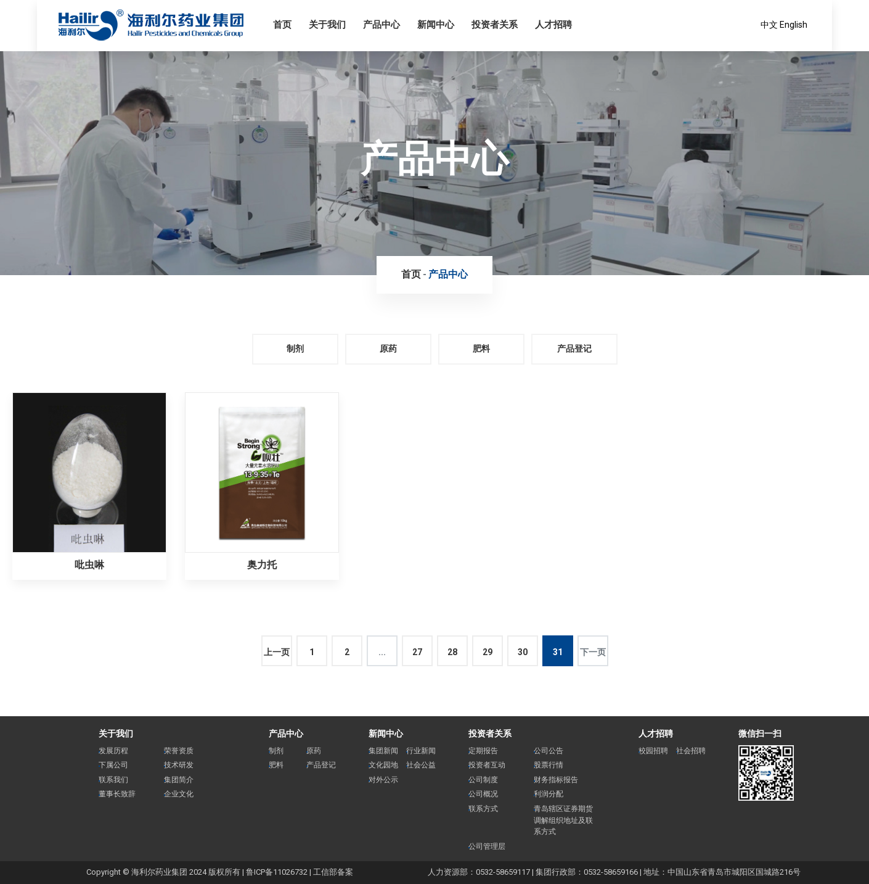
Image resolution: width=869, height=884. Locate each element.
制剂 (295, 348)
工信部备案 (333, 872)
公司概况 (483, 794)
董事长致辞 (117, 794)
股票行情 (548, 765)
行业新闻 (421, 750)
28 (452, 652)
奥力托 (262, 565)
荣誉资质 (179, 750)
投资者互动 (486, 765)
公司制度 (483, 779)
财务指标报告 (556, 779)
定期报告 (483, 750)
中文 (769, 25)
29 (487, 652)
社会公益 (421, 765)
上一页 (277, 652)
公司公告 (548, 750)
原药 (388, 348)
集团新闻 (383, 750)
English (793, 25)
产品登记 (574, 348)
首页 (411, 274)
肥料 (481, 348)
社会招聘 (691, 750)
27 (417, 652)
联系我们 (113, 779)
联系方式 (483, 808)
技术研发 (179, 765)
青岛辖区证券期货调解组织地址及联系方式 (563, 820)
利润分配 (548, 794)
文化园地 (383, 765)
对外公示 (383, 779)
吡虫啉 (89, 565)
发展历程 (113, 750)
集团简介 (179, 779)
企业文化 (179, 794)
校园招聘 (653, 750)
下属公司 (113, 765)
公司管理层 (486, 846)
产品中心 (448, 274)
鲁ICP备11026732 (277, 872)
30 (523, 652)
